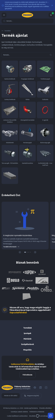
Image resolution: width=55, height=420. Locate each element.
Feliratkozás (27, 375)
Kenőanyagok (27, 133)
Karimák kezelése (27, 154)
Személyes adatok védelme (19, 412)
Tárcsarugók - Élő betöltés (10, 154)
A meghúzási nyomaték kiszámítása (17, 235)
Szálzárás (45, 90)
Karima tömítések (10, 70)
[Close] (52, 5)
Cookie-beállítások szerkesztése (17, 416)
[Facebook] (35, 387)
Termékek (6, 31)
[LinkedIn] (40, 387)
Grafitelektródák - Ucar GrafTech (45, 155)
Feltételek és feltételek (37, 412)
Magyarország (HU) (31, 395)
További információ (11, 247)
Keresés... (8, 21)
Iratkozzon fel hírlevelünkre (23, 364)
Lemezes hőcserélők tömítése (10, 112)
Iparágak (27, 333)
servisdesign (42, 416)
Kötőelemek (10, 133)
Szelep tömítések (10, 90)
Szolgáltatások (27, 344)
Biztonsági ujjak (45, 133)
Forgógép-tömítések (27, 70)
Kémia (27, 90)
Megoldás (27, 350)
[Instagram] (46, 387)
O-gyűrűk (45, 111)
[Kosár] (51, 15)
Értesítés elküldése (45, 408)
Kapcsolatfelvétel (18, 312)
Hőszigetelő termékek (27, 111)
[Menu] (4, 15)
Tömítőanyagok (45, 70)
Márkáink (27, 339)
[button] (25, 252)
